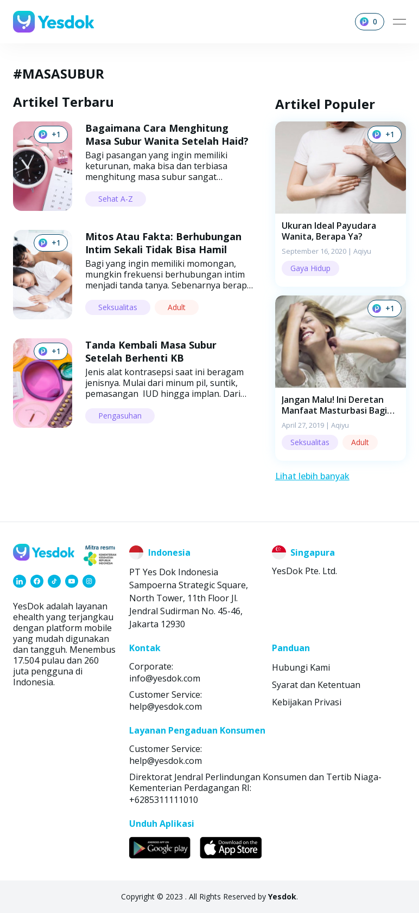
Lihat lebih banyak (312, 476)
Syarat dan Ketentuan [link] (316, 685)
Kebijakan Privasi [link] (306, 702)
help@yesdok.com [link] (165, 706)
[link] (19, 581)
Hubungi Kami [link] (301, 667)
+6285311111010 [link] (163, 800)
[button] (340, 204)
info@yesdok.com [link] (164, 678)
